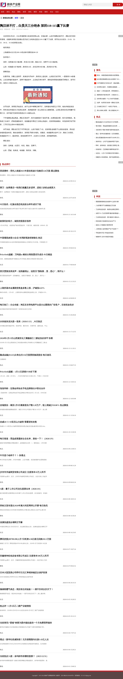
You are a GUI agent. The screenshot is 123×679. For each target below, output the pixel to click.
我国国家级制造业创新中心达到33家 (107, 201)
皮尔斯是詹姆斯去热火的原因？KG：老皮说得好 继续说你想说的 (109, 79)
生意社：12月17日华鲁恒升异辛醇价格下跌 (108, 153)
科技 (40, 12)
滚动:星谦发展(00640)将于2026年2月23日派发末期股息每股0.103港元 (108, 137)
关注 (51, 12)
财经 (46, 12)
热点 (13, 12)
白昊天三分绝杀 (16, 155)
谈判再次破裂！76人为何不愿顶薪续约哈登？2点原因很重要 (109, 99)
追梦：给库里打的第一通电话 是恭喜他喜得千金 (109, 103)
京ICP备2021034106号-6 (67, 675)
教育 (35, 12)
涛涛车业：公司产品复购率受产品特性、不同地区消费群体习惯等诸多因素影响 (108, 141)
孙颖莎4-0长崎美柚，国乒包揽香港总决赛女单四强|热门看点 (108, 157)
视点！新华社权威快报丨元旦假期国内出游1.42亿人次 (108, 134)
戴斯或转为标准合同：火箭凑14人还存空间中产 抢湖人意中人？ (109, 95)
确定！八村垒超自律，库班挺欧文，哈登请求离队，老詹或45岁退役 (109, 91)
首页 (2, 12)
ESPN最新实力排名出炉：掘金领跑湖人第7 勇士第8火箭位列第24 (109, 83)
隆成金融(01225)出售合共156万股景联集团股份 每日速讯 (108, 122)
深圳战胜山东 (36, 155)
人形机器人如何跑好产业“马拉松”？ (107, 229)
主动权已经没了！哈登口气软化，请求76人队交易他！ (109, 107)
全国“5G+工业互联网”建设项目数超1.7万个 (108, 213)
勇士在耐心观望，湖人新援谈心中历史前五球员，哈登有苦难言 (109, 110)
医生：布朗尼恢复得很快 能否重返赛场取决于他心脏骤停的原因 (109, 75)
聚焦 (18, 12)
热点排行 (6, 164)
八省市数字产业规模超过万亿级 (106, 205)
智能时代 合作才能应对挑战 (104, 236)
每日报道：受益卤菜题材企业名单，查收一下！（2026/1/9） (108, 126)
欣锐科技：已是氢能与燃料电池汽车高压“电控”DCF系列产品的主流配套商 (108, 149)
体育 (24, 12)
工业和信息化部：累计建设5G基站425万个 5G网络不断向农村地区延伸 (108, 217)
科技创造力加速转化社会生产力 (106, 221)
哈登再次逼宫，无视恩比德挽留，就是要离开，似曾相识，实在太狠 (109, 87)
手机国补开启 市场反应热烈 (104, 233)
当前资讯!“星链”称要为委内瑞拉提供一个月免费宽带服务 (108, 130)
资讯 (8, 12)
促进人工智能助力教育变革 (104, 225)
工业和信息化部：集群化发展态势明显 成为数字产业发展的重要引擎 (108, 209)
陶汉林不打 (26, 155)
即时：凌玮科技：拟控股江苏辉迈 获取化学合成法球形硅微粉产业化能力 (108, 145)
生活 (57, 12)
